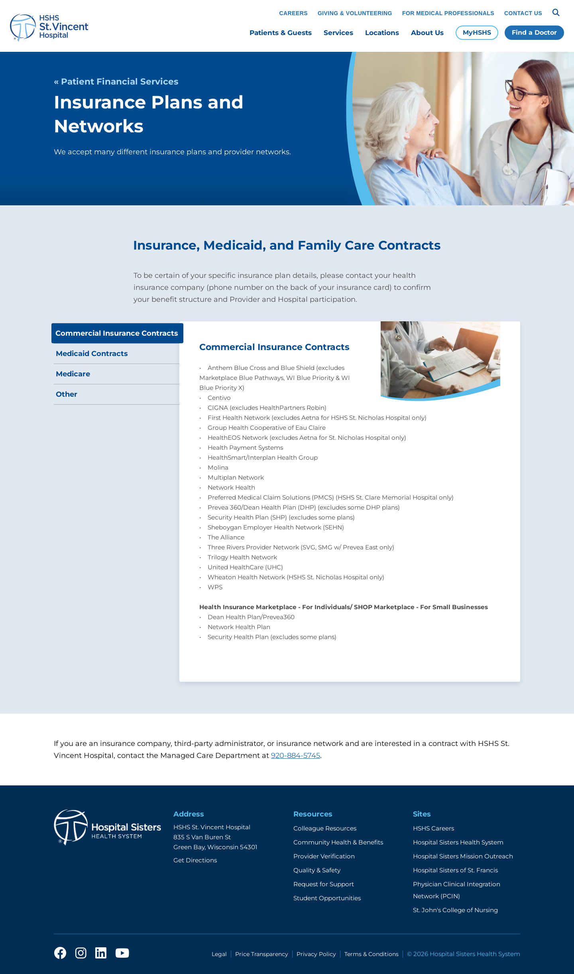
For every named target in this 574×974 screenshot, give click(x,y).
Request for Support (323, 884)
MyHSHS (477, 32)
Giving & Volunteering (355, 13)
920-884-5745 (295, 755)
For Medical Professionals (448, 13)
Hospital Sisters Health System (458, 842)
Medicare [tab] (73, 374)
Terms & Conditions (371, 954)
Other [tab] (66, 394)
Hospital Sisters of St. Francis (455, 870)
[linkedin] (100, 953)
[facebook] (60, 953)
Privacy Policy (316, 954)
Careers (293, 13)
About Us (427, 33)
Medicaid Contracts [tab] (92, 353)
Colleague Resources (324, 828)
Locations (382, 33)
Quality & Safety (316, 870)
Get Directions (195, 860)
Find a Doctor (534, 32)
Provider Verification (324, 856)
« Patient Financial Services (116, 81)
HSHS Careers (433, 828)
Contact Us (523, 13)
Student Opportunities (327, 898)
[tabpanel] (349, 501)
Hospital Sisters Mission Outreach (463, 856)
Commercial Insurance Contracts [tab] (116, 333)
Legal (219, 954)
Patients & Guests (281, 33)
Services (338, 33)
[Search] (556, 13)
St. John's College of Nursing (455, 910)
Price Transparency (261, 954)
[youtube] (122, 953)
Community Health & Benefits (338, 842)
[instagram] (80, 953)
